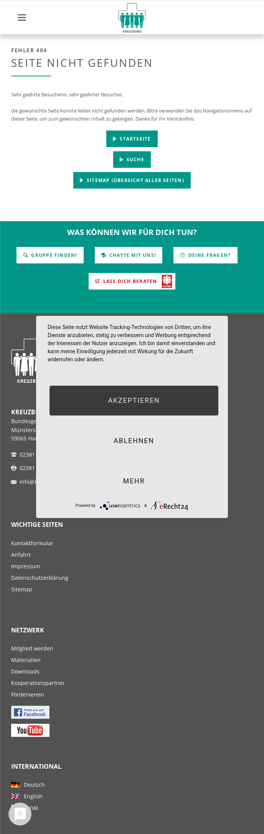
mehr (134, 481)
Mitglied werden (32, 648)
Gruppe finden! (53, 255)
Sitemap (21, 589)
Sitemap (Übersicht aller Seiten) (134, 180)
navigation (21, 17)
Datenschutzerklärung (39, 577)
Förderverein (27, 694)
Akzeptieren (134, 400)
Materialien (26, 660)
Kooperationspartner (38, 683)
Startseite (134, 139)
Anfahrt (21, 554)
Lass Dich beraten (129, 281)
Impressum (25, 566)
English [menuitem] (33, 796)
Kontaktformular (32, 543)
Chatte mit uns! (132, 255)
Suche (134, 159)
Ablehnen (134, 441)
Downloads (25, 671)
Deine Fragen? (208, 255)
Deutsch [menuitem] (34, 784)
